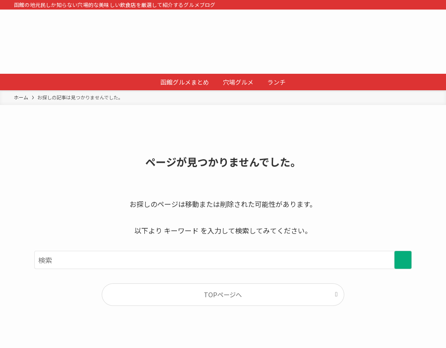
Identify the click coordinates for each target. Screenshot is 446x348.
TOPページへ (223, 294)
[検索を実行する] (403, 260)
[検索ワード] (223, 260)
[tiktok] (403, 5)
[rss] (415, 5)
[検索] (426, 5)
